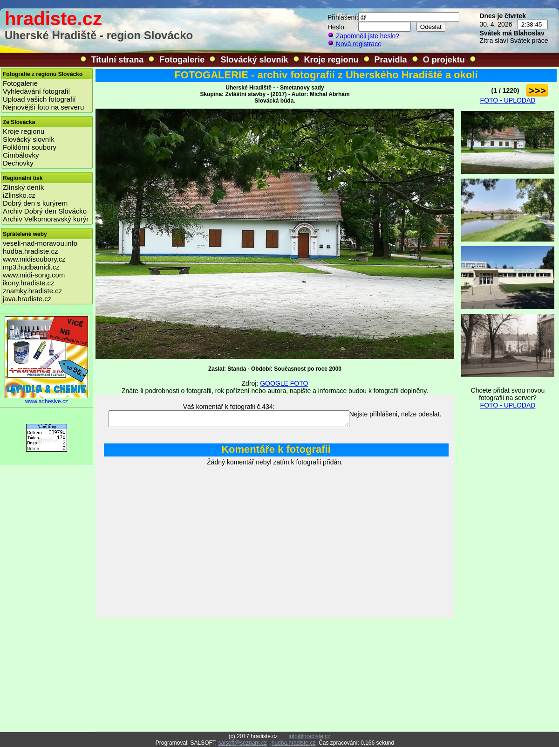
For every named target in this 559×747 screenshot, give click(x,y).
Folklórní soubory (29, 147)
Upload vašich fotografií (39, 99)
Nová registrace (354, 44)
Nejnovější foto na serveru (43, 107)
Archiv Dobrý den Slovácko (45, 211)
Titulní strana (117, 59)
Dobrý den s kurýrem (35, 203)
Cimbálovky (21, 155)
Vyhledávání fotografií (36, 91)
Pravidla (391, 59)
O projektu (444, 59)
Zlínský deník (23, 187)
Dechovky (18, 163)
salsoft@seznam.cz (242, 743)
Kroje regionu (331, 59)
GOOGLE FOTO (284, 383)
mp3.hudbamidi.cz (31, 267)
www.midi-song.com (34, 275)
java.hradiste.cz (27, 299)
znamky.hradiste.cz (32, 291)
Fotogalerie (182, 59)
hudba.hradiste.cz (30, 251)
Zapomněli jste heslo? (363, 36)
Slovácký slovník (254, 59)
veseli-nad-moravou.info (40, 243)
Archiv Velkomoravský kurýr (46, 219)
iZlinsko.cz (19, 195)
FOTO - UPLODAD (508, 100)
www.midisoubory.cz (34, 259)
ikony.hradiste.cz (29, 283)
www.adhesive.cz (47, 399)
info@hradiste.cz (310, 736)
